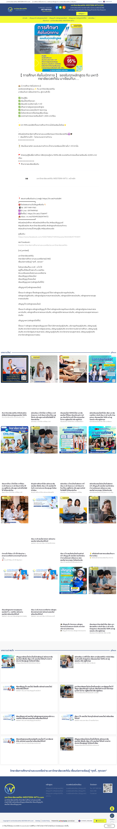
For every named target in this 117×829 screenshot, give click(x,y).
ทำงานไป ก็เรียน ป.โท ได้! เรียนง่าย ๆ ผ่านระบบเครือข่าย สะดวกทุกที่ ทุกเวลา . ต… (14, 555)
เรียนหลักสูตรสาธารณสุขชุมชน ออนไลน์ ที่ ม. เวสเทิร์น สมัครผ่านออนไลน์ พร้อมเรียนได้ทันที (12, 612)
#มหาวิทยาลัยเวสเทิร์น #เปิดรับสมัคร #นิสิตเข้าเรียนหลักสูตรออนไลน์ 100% (14, 414)
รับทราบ (109, 826)
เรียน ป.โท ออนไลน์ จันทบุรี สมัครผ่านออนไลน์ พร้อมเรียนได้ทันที (94, 717)
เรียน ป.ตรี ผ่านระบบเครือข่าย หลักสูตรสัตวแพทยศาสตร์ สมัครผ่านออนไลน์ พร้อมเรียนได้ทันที (43, 612)
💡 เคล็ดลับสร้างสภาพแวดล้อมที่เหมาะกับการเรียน (102, 554)
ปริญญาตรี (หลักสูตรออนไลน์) (38, 18)
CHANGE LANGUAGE (86, 821)
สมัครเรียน (91, 18)
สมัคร (112, 812)
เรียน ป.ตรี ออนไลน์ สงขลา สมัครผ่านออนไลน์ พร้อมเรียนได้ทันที (43, 540)
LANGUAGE (108, 1)
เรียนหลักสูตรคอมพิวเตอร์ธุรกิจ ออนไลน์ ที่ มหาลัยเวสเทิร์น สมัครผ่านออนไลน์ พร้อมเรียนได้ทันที (34, 740)
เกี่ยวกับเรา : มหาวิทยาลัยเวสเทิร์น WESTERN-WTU (58, 20)
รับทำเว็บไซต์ (71, 821)
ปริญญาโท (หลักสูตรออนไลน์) (58, 18)
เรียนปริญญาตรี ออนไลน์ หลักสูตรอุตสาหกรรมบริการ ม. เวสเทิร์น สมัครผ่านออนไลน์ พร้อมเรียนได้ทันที (35, 717)
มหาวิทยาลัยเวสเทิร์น (20, 8)
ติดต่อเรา (112, 819)
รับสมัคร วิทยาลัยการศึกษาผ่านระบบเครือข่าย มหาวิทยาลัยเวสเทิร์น (42, 245)
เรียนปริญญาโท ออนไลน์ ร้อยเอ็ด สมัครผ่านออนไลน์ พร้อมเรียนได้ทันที (34, 687)
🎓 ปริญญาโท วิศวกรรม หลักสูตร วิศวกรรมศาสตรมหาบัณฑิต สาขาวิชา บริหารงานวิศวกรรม (72, 626)
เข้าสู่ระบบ (100, 1)
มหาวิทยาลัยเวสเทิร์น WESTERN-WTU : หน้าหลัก (56, 178)
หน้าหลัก (24, 18)
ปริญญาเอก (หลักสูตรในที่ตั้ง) (77, 18)
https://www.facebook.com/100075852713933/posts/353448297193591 (49, 236)
